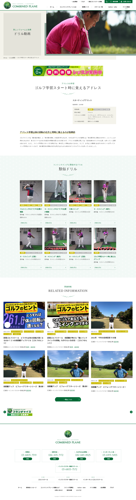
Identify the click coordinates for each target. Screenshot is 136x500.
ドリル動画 (126, 7)
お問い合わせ (127, 1)
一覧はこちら (68, 402)
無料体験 (115, 1)
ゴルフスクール (43, 481)
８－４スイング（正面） (77, 259)
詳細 (27, 461)
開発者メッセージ (31, 490)
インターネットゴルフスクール (93, 481)
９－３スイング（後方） (102, 211)
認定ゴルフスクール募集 (95, 1)
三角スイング (73, 211)
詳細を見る (24, 225)
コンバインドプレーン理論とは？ (50, 490)
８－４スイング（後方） (53, 259)
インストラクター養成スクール (68, 481)
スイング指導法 (68, 490)
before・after (112, 7)
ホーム (52, 7)
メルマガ (78, 492)
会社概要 (75, 1)
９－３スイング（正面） (28, 259)
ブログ (83, 1)
